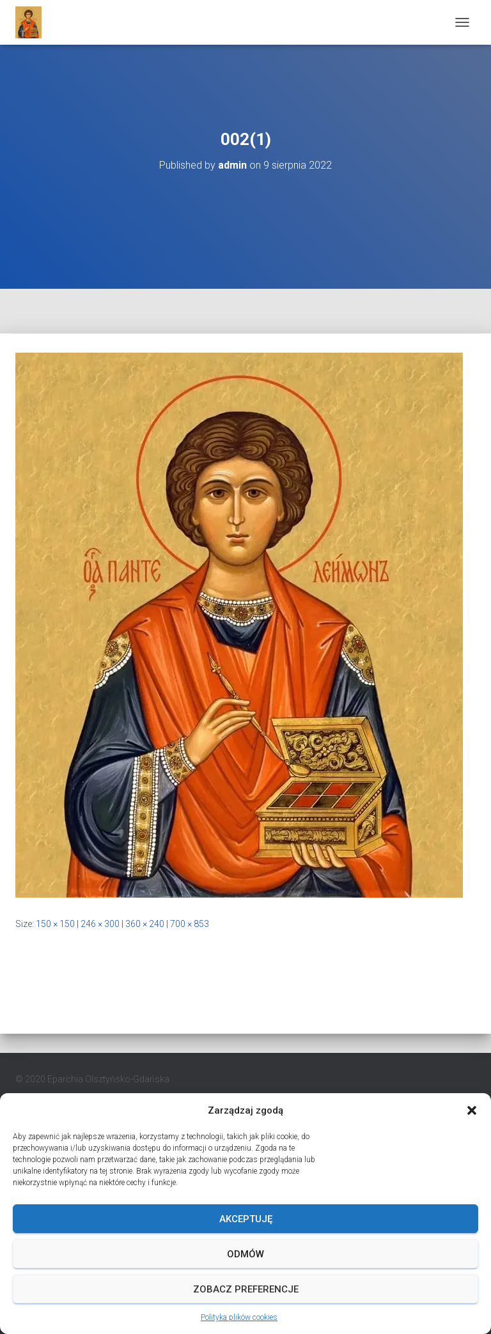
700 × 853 (189, 924)
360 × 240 (144, 924)
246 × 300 (100, 924)
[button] (471, 1110)
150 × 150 (55, 924)
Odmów (245, 1254)
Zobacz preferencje (246, 1289)
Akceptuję (245, 1219)
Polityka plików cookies (239, 1317)
